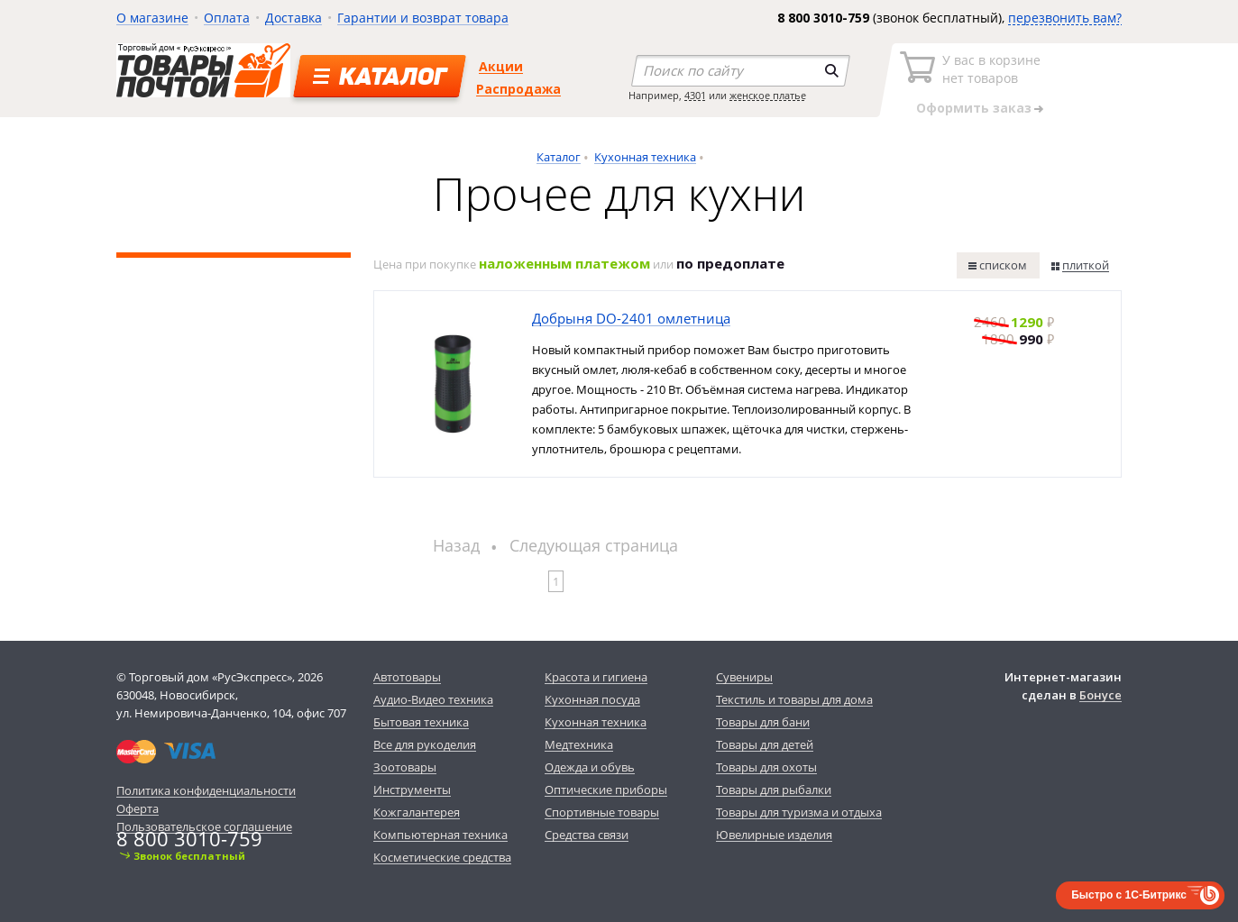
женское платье (767, 95)
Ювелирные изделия (774, 834)
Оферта (137, 808)
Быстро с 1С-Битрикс (1129, 895)
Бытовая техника (421, 722)
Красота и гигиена (596, 677)
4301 (695, 95)
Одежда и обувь (590, 767)
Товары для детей (764, 744)
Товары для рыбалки (773, 789)
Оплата (227, 17)
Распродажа (518, 88)
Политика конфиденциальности (206, 790)
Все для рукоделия (424, 744)
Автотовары (407, 677)
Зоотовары (404, 767)
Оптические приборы (606, 789)
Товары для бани (763, 722)
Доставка (293, 17)
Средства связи (586, 834)
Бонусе (1100, 695)
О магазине (152, 17)
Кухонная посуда (592, 699)
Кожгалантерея (416, 812)
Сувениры (744, 677)
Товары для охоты (766, 767)
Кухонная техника (645, 157)
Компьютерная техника (440, 834)
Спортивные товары (602, 812)
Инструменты (412, 789)
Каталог (558, 157)
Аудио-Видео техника (433, 699)
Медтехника (579, 744)
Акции (501, 66)
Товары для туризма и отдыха (799, 812)
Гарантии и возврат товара (423, 17)
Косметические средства (442, 857)
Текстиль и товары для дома (794, 699)
